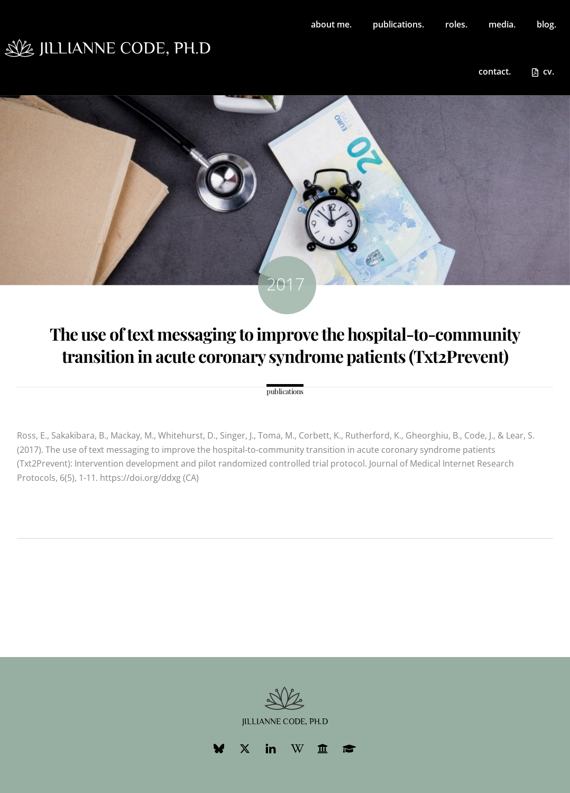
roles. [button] (456, 24)
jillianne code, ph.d (125, 47)
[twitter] (244, 747)
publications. (398, 24)
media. (502, 24)
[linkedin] (270, 747)
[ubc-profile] (322, 747)
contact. (495, 71)
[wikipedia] (296, 747)
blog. (546, 24)
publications (284, 391)
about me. (331, 24)
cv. (543, 71)
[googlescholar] (348, 747)
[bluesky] (218, 747)
